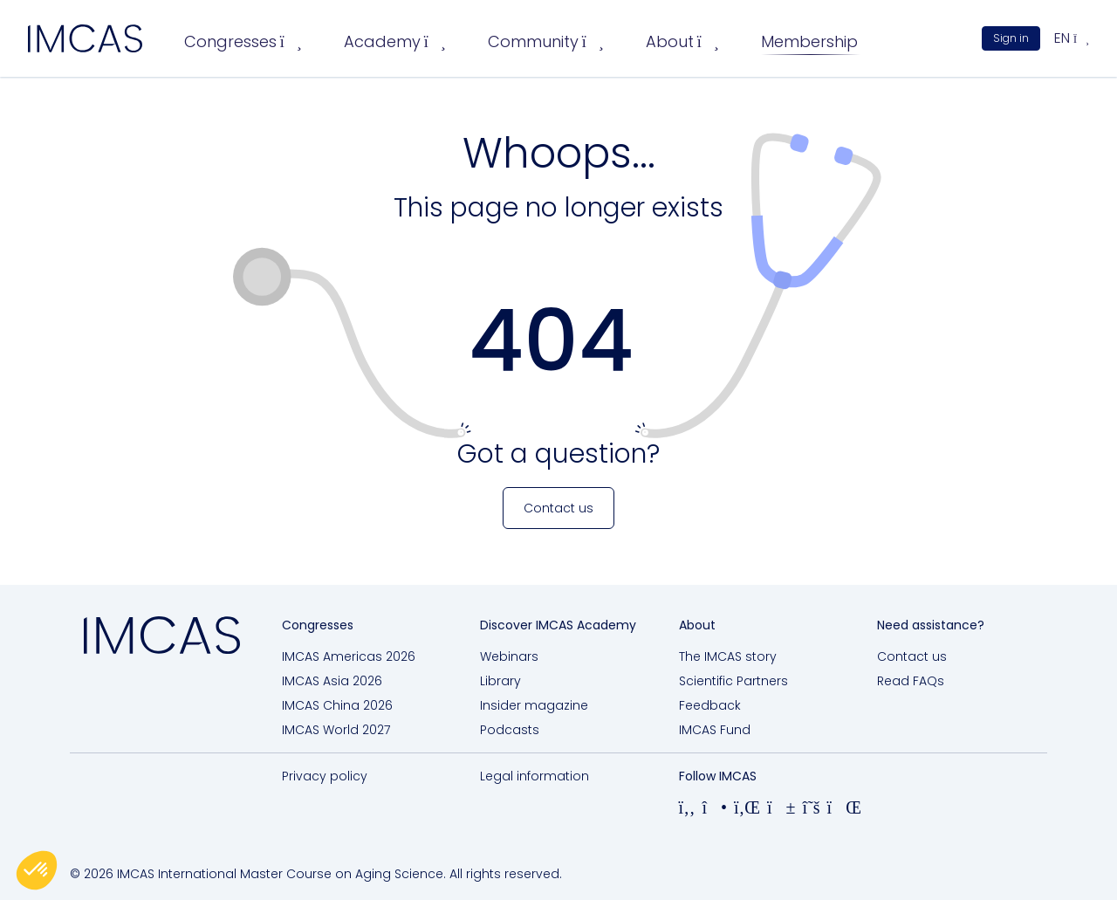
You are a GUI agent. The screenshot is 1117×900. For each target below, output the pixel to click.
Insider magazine (534, 705)
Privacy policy (324, 776)
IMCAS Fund (714, 730)
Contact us (912, 656)
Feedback (710, 705)
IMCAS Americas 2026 (348, 656)
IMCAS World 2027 (336, 730)
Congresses (243, 41)
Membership (809, 41)
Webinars (509, 656)
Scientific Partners (733, 681)
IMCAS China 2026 (337, 705)
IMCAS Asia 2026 (332, 681)
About (682, 41)
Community (546, 41)
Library (500, 681)
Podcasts (509, 730)
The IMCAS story (728, 656)
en (1071, 38)
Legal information (534, 776)
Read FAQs (910, 681)
